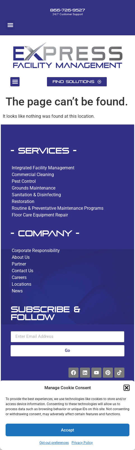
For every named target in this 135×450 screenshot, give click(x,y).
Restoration (23, 201)
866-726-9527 (67, 10)
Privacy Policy (82, 443)
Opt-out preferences (54, 443)
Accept (67, 430)
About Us (21, 257)
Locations (21, 284)
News (17, 291)
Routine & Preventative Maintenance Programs (57, 208)
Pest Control (24, 181)
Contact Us (22, 270)
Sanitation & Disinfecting (36, 194)
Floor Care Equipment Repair (40, 215)
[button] (126, 388)
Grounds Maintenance (33, 188)
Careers (19, 277)
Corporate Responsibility (36, 250)
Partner (19, 264)
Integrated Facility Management (43, 167)
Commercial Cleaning (33, 174)
